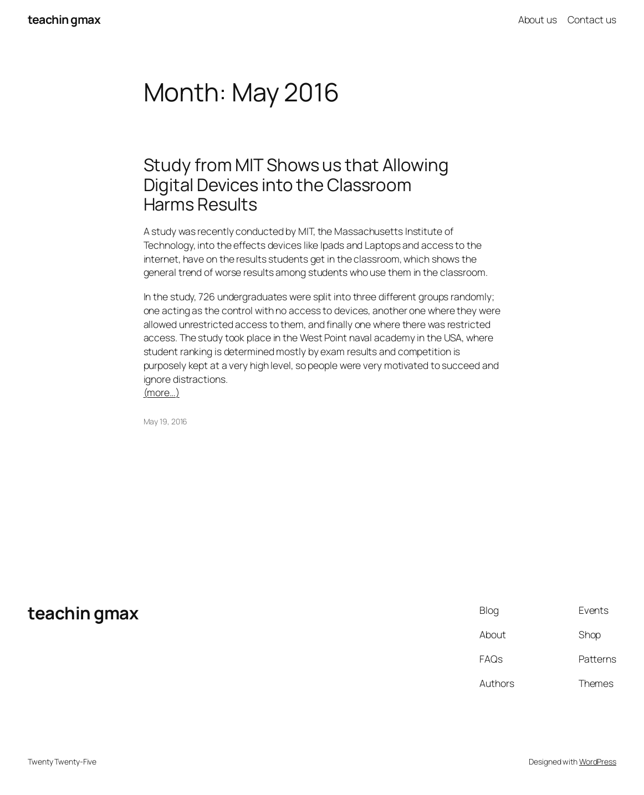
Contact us (592, 19)
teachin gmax (64, 19)
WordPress (597, 761)
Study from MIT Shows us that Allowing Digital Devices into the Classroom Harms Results (296, 184)
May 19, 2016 (166, 421)
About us (537, 19)
